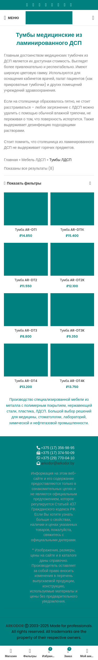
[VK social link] (58, 5)
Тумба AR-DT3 (26, 330)
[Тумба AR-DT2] (26, 259)
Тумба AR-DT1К (72, 229)
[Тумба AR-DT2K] (72, 259)
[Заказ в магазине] (90, 183)
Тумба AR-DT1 (26, 229)
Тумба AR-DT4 (25, 381)
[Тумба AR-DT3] (26, 309)
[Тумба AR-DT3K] (72, 309)
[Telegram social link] (65, 5)
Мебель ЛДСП (33, 159)
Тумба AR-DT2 (26, 280)
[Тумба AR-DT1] (26, 208)
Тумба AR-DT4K (72, 381)
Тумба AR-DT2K (72, 280)
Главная (11, 159)
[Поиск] (93, 18)
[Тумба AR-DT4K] (72, 360)
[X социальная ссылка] (33, 5)
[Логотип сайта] (49, 17)
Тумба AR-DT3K (72, 330)
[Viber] (71, 5)
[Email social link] (40, 5)
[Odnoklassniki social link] (46, 5)
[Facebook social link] (27, 5)
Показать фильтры (24, 183)
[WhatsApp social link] (52, 5)
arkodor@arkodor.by (57, 463)
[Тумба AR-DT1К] (72, 208)
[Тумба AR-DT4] (26, 360)
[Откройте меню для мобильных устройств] (11, 18)
